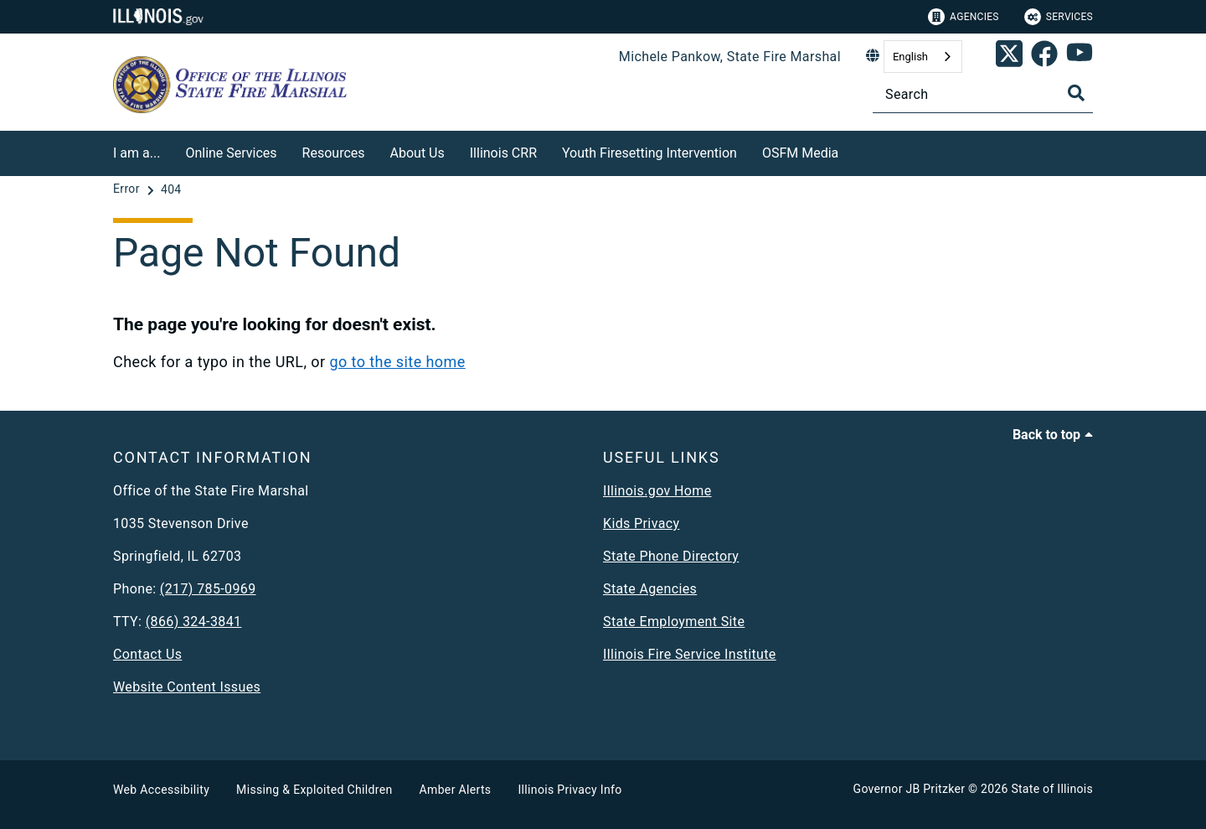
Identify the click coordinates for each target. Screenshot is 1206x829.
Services (1058, 16)
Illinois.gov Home (657, 491)
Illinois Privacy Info (569, 789)
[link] (1009, 57)
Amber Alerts (456, 789)
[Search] (983, 94)
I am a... (136, 153)
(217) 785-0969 (208, 589)
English (910, 56)
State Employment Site (674, 622)
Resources (333, 153)
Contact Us (147, 654)
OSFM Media (800, 153)
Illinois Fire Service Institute (689, 654)
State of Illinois (1052, 788)
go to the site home (397, 361)
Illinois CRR (503, 153)
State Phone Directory (671, 556)
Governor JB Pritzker (909, 788)
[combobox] (923, 56)
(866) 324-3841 (194, 622)
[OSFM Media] (850, 150)
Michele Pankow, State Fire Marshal (730, 57)
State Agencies (650, 589)
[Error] (128, 189)
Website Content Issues (186, 687)
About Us (417, 153)
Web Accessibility (161, 789)
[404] (171, 189)
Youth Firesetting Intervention (649, 153)
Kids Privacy (641, 523)
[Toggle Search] (1076, 93)
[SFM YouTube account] (1079, 57)
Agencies (963, 16)
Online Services (230, 153)
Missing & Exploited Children (314, 789)
